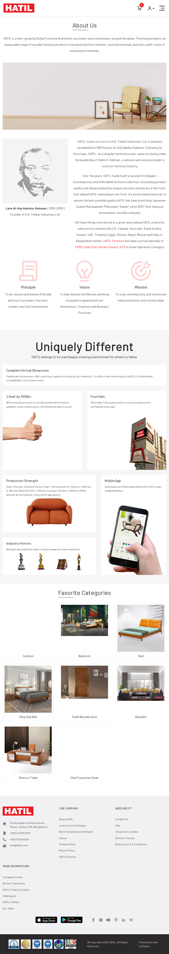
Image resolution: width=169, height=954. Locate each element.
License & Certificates (72, 825)
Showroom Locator (127, 831)
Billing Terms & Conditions (131, 844)
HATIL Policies (67, 856)
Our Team (8, 908)
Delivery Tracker (125, 838)
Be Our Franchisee (14, 883)
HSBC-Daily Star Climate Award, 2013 (100, 247)
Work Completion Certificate (76, 831)
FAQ (117, 825)
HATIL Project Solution (16, 889)
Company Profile (12, 877)
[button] (161, 8)
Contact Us (122, 819)
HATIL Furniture (114, 241)
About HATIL (66, 819)
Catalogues (9, 895)
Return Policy (67, 850)
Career (63, 838)
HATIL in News (11, 901)
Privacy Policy (67, 844)
